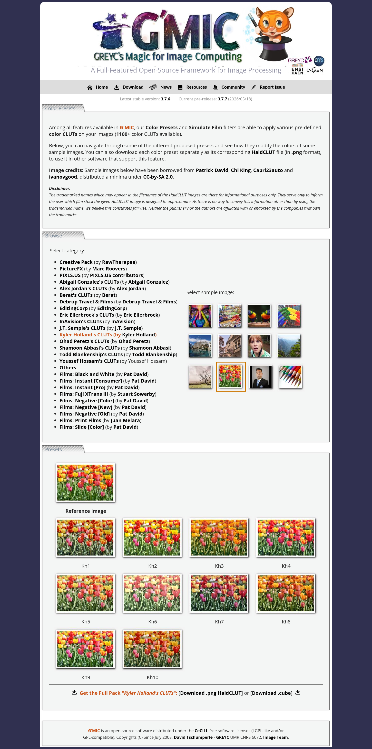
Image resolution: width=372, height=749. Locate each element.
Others (67, 367)
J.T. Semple (128, 328)
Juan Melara (125, 420)
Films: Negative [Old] (84, 413)
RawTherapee (118, 262)
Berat (109, 295)
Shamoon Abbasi (149, 347)
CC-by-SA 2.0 (158, 176)
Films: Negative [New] (85, 407)
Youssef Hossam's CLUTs (89, 361)
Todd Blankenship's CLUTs (91, 354)
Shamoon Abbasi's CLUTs (89, 347)
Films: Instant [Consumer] (90, 380)
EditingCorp (73, 308)
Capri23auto (268, 170)
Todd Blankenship (154, 354)
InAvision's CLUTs (80, 321)
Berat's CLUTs (76, 295)
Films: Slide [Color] (81, 427)
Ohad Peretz (133, 341)
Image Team (275, 737)
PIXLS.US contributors (116, 275)
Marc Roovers (109, 268)
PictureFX (71, 268)
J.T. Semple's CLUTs (82, 328)
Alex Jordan (130, 288)
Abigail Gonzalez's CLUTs (89, 281)
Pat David (135, 374)
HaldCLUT (263, 152)
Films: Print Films (80, 420)
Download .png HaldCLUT (210, 693)
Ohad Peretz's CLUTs (84, 341)
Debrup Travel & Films (86, 301)
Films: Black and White (86, 374)
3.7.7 (222, 99)
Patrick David (212, 170)
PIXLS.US (70, 275)
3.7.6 (165, 99)
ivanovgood (63, 176)
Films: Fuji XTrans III (83, 394)
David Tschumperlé (193, 737)
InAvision (122, 321)
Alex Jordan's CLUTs (83, 288)
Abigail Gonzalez (148, 281)
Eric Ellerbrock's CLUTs (86, 314)
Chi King (241, 170)
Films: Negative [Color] (86, 400)
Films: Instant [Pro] (82, 387)
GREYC (222, 737)
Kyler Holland (138, 334)
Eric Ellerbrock (141, 314)
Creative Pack (76, 262)
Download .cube (271, 693)
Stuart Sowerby (136, 394)
